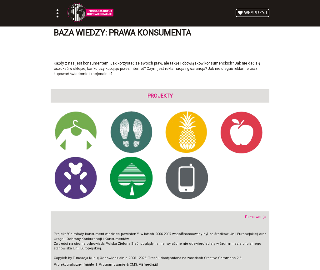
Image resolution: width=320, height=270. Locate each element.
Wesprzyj (255, 13)
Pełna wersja (255, 217)
